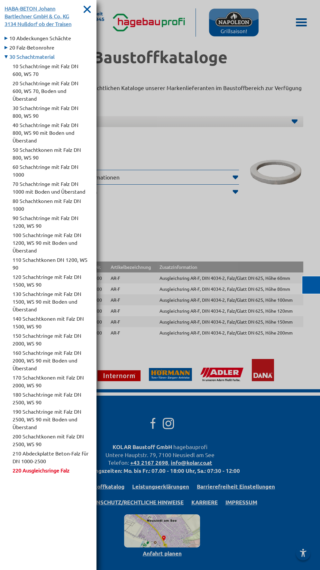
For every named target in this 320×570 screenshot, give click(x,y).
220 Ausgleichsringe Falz (41, 470)
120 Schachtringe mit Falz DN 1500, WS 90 (47, 280)
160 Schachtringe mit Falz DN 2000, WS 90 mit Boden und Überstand (47, 360)
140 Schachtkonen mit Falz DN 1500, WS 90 (48, 322)
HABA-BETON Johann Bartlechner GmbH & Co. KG (38, 16)
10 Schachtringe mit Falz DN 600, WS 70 (45, 70)
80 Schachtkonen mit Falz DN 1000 (47, 205)
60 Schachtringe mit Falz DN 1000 (45, 170)
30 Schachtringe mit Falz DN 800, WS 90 (45, 112)
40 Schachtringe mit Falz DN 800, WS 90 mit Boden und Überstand (45, 132)
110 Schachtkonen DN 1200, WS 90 (50, 263)
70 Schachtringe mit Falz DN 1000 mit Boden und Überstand (49, 187)
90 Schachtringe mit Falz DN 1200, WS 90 (45, 222)
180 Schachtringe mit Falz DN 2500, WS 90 (47, 398)
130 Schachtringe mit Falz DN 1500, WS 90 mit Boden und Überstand (47, 301)
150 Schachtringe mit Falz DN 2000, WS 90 (47, 339)
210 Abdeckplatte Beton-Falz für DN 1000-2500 (50, 457)
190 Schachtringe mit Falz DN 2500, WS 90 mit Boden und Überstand (47, 419)
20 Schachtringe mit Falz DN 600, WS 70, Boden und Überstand (45, 91)
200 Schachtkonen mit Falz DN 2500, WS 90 (48, 440)
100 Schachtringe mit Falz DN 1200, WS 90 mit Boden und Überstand (47, 242)
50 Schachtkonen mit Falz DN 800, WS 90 (47, 153)
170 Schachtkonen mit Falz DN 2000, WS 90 (48, 381)
